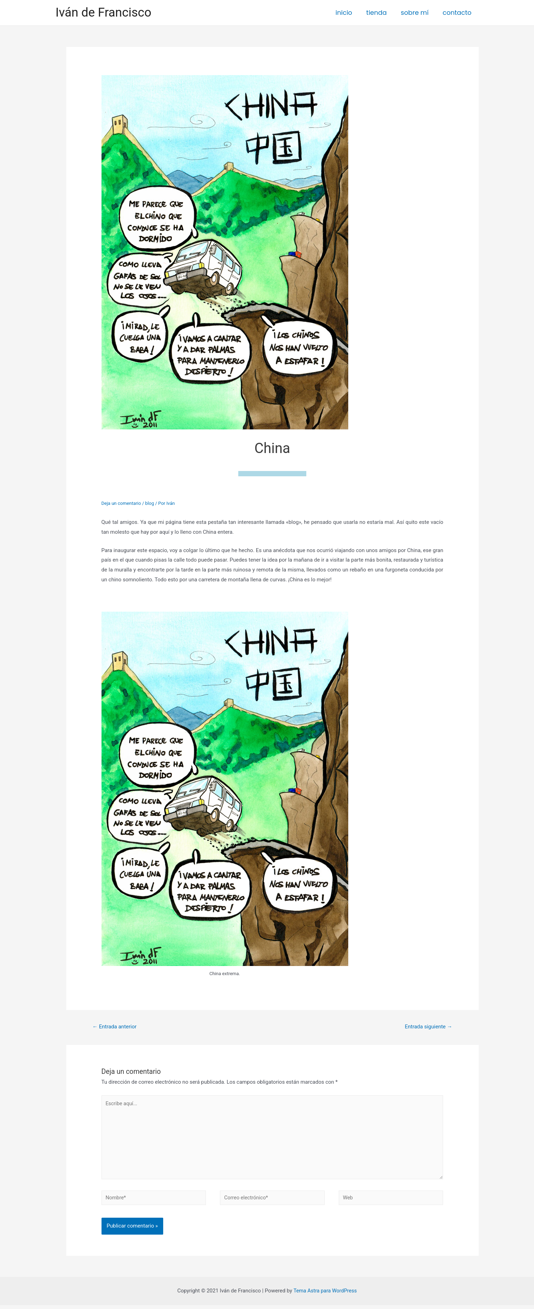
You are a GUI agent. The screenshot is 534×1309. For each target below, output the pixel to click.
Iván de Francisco (104, 12)
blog (149, 503)
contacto (457, 12)
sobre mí (417, 12)
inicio (348, 12)
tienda (380, 12)
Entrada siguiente (428, 1026)
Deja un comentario (121, 503)
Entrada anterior (114, 1026)
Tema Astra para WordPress (325, 1294)
